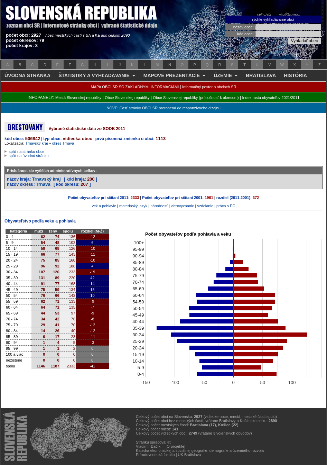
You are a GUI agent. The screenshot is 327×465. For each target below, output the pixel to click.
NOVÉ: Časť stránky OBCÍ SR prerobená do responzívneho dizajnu (163, 108)
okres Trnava (63, 143)
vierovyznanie (182, 206)
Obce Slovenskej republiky (127, 97)
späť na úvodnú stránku (28, 156)
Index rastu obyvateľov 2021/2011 (270, 97)
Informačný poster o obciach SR (209, 87)
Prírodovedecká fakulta (155, 455)
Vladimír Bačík (148, 446)
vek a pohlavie (104, 206)
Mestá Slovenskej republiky (78, 97)
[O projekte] (175, 446)
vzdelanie (205, 206)
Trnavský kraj (36, 143)
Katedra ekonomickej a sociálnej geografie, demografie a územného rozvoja (200, 450)
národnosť (159, 206)
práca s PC (225, 206)
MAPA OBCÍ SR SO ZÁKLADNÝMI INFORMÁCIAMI (135, 87)
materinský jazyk (133, 206)
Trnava (43, 184)
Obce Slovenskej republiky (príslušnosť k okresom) (196, 97)
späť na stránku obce (26, 151)
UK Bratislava (189, 455)
